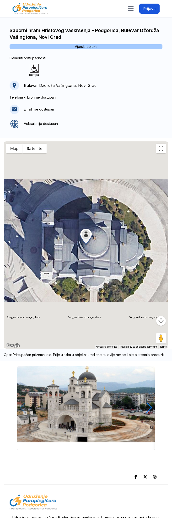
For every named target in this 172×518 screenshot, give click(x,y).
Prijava (149, 8)
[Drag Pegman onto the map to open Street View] (161, 338)
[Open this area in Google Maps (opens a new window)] (13, 345)
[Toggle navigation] (130, 8)
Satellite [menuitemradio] (35, 148)
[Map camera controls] (161, 321)
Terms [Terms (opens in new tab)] (163, 346)
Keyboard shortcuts (106, 346)
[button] (86, 236)
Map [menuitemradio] (14, 148)
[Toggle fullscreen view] (161, 148)
